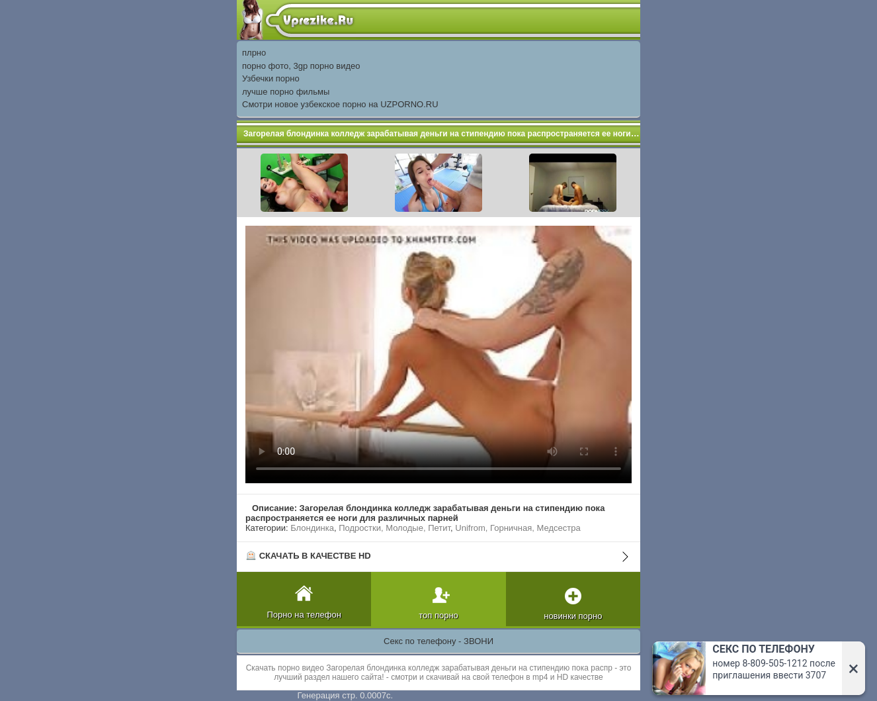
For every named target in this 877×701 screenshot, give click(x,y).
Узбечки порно (271, 78)
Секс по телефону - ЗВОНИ (438, 641)
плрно (254, 53)
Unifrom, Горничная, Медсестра (517, 528)
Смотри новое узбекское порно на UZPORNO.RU (340, 104)
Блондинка (312, 528)
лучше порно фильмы (285, 92)
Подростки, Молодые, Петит (394, 528)
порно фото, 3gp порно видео (301, 66)
